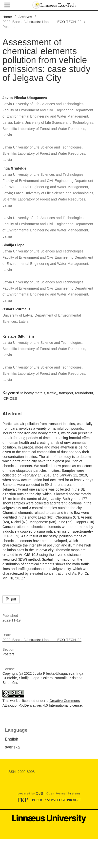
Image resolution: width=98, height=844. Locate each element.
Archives (25, 17)
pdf (13, 599)
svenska (12, 747)
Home (7, 17)
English (11, 739)
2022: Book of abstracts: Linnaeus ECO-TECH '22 (41, 22)
